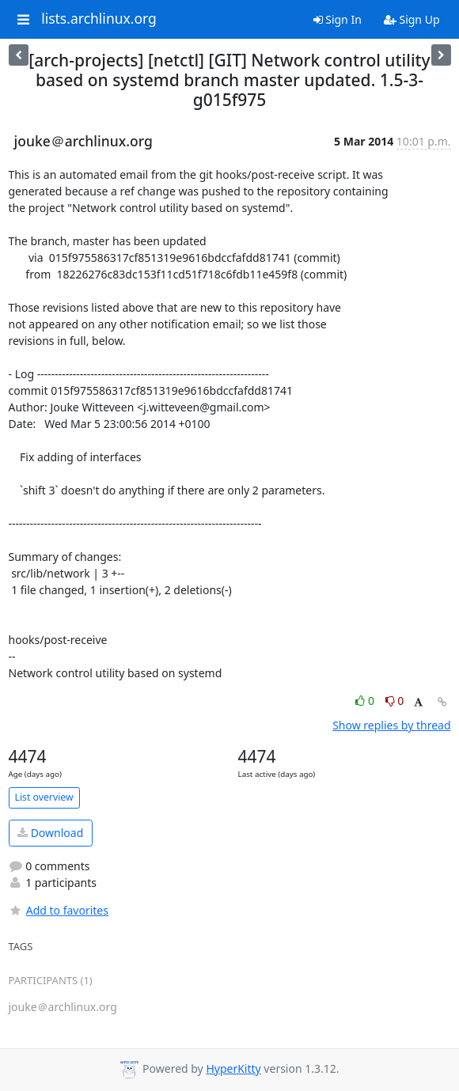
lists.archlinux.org (99, 18)
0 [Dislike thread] (394, 700)
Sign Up (412, 19)
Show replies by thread (391, 725)
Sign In (337, 19)
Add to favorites (58, 910)
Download (50, 832)
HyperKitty (233, 1068)
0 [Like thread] (366, 700)
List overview (44, 797)
